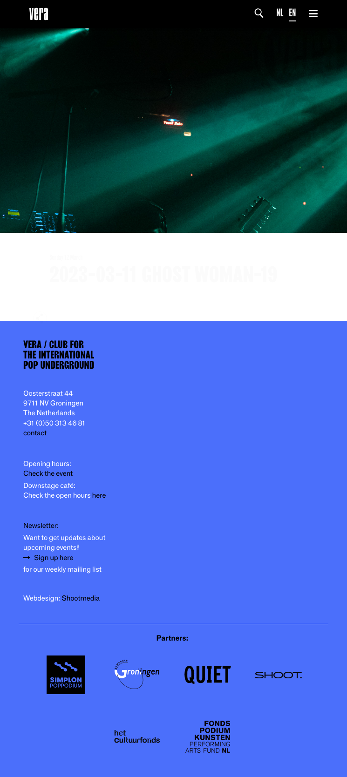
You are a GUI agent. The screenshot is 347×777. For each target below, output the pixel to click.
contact (35, 433)
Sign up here (53, 558)
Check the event (48, 474)
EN (292, 13)
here (99, 495)
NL (280, 13)
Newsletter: (41, 526)
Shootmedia (81, 598)
